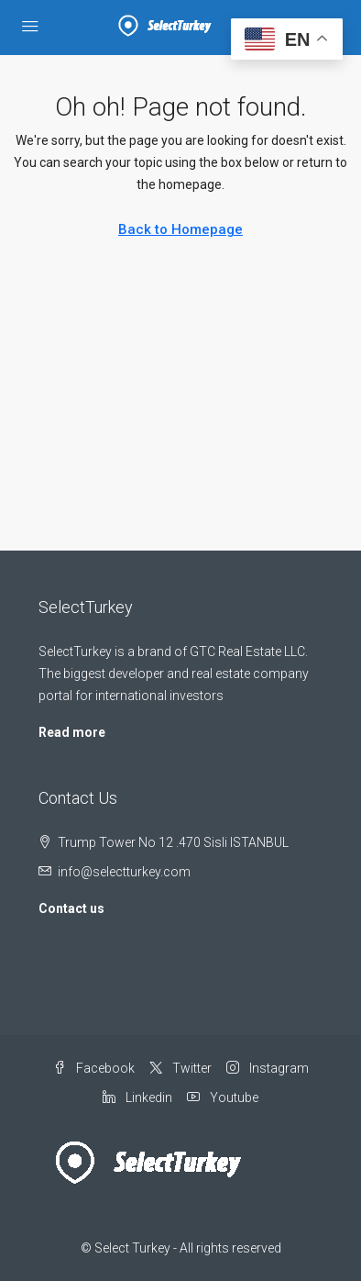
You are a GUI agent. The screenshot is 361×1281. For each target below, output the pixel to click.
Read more (71, 732)
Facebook (94, 1068)
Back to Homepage (180, 229)
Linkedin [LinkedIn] (137, 1097)
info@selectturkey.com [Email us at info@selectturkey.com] (124, 871)
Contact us (71, 908)
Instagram (267, 1068)
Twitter (180, 1068)
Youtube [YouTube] (222, 1097)
